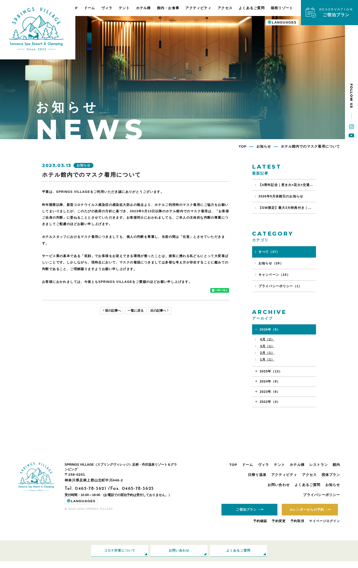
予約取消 (297, 527)
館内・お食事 (168, 8)
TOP (233, 465)
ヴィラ (107, 8)
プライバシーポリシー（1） (280, 286)
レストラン (318, 465)
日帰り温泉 (257, 475)
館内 (336, 465)
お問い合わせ (279, 485)
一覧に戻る (136, 311)
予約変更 (279, 527)
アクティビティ (198, 8)
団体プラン (331, 475)
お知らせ (332, 485)
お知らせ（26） (270, 263)
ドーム (89, 8)
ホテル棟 (143, 8)
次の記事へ (158, 311)
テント (124, 8)
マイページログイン (324, 527)
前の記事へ (113, 311)
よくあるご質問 (252, 8)
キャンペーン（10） (274, 274)
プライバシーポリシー (321, 495)
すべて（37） (269, 252)
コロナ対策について (119, 557)
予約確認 (260, 527)
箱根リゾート (282, 8)
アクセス (225, 8)
